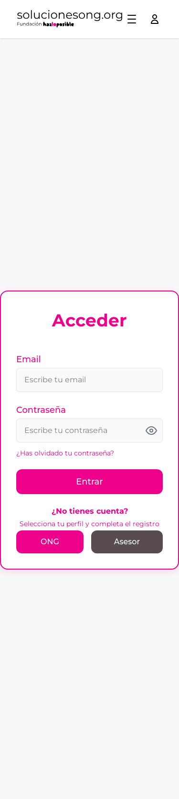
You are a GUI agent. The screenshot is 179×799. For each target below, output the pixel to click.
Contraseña (41, 410)
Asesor (127, 541)
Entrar (89, 481)
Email (28, 359)
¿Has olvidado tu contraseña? (65, 453)
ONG (50, 541)
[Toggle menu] (131, 19)
